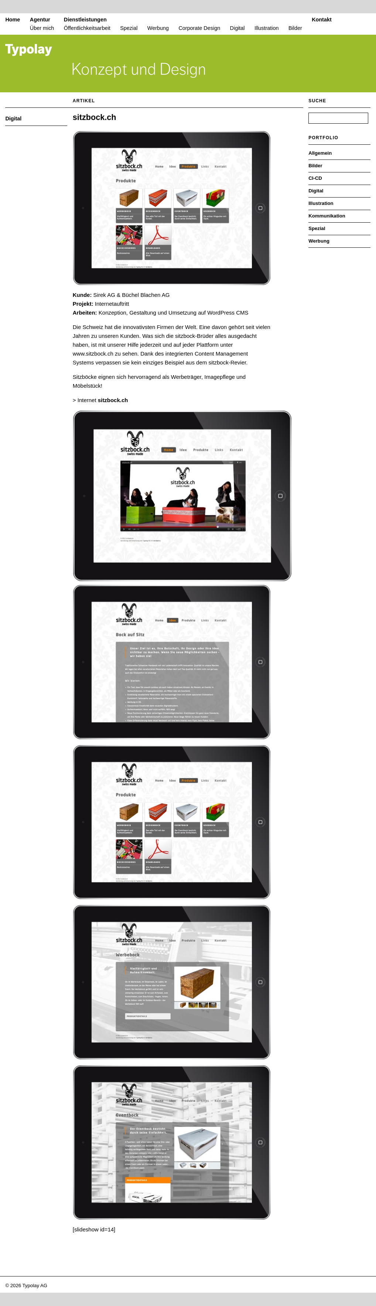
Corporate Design (199, 28)
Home (12, 20)
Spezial (128, 28)
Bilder (295, 28)
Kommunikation (326, 216)
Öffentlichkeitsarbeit (87, 28)
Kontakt (322, 20)
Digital (237, 28)
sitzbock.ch (94, 117)
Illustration (266, 28)
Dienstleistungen (85, 20)
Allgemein (320, 153)
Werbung (158, 28)
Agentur (40, 20)
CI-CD (315, 178)
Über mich (42, 28)
